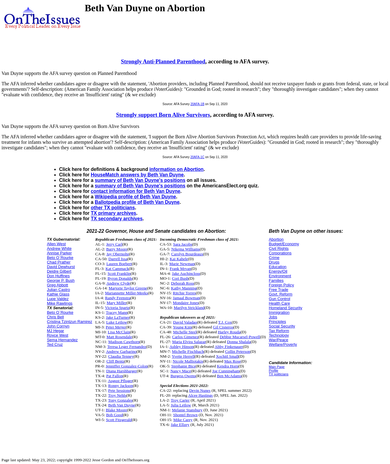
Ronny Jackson (120, 385)
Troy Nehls (117, 395)
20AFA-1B (197, 104)
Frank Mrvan (180, 268)
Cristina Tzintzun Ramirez (69, 321)
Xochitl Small (227, 356)
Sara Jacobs (182, 244)
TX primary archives (113, 213)
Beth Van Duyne (121, 405)
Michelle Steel (185, 332)
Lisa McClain (119, 332)
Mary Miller (117, 302)
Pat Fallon (114, 376)
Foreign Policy (281, 285)
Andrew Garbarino (121, 351)
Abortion (276, 239)
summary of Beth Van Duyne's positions (140, 180)
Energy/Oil (278, 271)
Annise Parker (59, 253)
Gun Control (279, 298)
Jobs (273, 317)
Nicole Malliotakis (188, 361)
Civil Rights (279, 248)
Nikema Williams (185, 249)
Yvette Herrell (183, 356)
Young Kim (182, 327)
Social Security (282, 326)
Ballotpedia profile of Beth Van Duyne (137, 202)
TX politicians (278, 374)
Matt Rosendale (119, 337)
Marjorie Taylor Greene (128, 288)
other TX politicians (113, 207)
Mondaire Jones (186, 302)
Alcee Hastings (200, 395)
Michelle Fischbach (188, 351)
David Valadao (185, 322)
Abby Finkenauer (229, 346)
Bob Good (114, 415)
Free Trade (278, 289)
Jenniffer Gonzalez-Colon (127, 366)
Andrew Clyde (118, 283)
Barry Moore (116, 249)
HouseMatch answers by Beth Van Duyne (137, 174)
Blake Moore (116, 410)
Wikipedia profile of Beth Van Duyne (135, 196)
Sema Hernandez (62, 340)
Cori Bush (180, 278)
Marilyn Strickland (189, 307)
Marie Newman (181, 263)
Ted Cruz (55, 344)
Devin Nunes (200, 390)
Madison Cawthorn (124, 341)
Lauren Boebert (119, 263)
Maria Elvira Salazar (189, 341)
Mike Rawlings (60, 303)
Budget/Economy (284, 244)
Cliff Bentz (115, 361)
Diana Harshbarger (121, 371)
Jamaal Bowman (186, 298)
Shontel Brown (185, 415)
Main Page (277, 367)
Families (276, 280)
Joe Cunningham (225, 371)
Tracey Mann (116, 312)
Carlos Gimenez (185, 337)
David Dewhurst (61, 266)
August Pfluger (120, 380)
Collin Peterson (237, 351)
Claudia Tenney (121, 356)
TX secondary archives (117, 218)
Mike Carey (183, 419)
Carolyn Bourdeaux (187, 254)
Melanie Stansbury (187, 410)
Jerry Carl (114, 244)
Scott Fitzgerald (119, 419)
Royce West (57, 335)
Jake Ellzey (180, 424)
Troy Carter (180, 400)
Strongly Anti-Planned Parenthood (163, 61)
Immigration (279, 312)
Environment (280, 276)
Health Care (279, 303)
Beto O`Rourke (60, 257)
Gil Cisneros (223, 327)
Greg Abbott (57, 285)
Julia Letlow (181, 405)
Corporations (280, 253)
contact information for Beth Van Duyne (135, 191)
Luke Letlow (116, 322)
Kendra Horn (227, 366)
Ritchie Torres (184, 293)
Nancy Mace (180, 371)
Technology (279, 335)
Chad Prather (58, 262)
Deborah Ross (182, 283)
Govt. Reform (280, 294)
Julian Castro (58, 289)
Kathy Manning (184, 288)
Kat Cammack (117, 268)
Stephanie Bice (183, 366)
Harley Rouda (229, 332)
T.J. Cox (225, 322)
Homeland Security (285, 308)
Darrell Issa (117, 259)
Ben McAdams (229, 376)
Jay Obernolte (117, 254)
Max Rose (232, 361)
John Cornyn (58, 326)
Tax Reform (279, 330)
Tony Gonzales (120, 400)
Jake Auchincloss (186, 273)
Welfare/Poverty (283, 344)
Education (277, 266)
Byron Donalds (120, 278)
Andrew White (59, 248)
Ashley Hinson (181, 346)
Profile (273, 370)
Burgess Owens (183, 376)
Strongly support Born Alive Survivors (163, 115)
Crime (274, 257)
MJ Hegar (55, 330)
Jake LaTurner (117, 317)
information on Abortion (176, 169)
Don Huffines (58, 276)
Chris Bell (55, 317)
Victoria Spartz (117, 307)
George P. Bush (61, 280)
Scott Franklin (119, 273)
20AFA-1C (197, 157)
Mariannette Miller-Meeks (126, 293)
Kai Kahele (179, 259)
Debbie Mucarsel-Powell (240, 337)
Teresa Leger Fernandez (126, 346)
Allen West (56, 244)
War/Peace (278, 340)
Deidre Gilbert (59, 271)
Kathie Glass (58, 294)
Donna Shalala (239, 341)
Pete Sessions (119, 390)
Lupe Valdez (58, 298)
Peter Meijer (116, 327)
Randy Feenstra (117, 298)
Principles (277, 321)
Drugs (274, 262)
